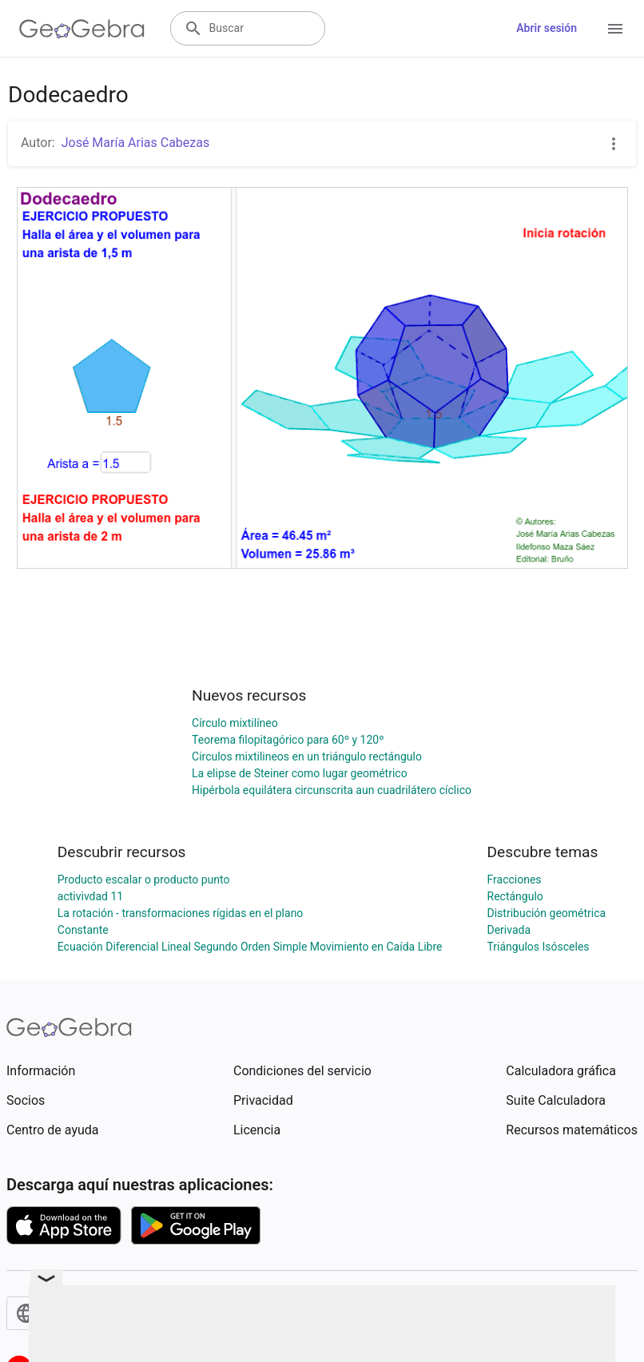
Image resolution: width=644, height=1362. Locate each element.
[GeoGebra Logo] (82, 28)
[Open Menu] (615, 28)
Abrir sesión (546, 28)
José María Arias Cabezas (136, 142)
